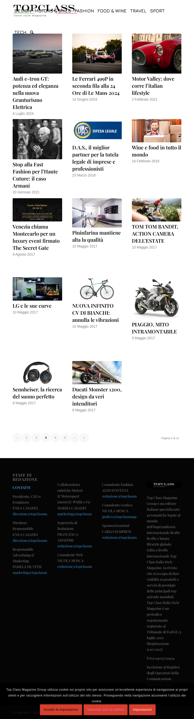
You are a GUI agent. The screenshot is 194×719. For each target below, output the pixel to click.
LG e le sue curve (32, 305)
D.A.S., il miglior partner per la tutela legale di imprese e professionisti (95, 158)
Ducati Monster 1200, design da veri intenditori (97, 396)
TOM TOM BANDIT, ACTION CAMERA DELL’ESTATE (155, 233)
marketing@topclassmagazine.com (40, 572)
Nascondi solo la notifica (105, 709)
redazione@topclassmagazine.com (84, 546)
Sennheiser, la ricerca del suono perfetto (37, 393)
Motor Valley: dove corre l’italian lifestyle (153, 85)
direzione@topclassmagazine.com (39, 513)
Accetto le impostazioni (61, 709)
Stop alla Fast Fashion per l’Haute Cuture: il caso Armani (35, 175)
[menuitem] (23, 10)
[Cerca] (31, 32)
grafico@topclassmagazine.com (127, 516)
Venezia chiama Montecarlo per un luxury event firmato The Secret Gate (36, 237)
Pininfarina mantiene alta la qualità (96, 236)
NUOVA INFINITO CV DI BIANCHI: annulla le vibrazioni (95, 312)
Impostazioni (142, 709)
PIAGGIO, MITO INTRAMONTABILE (154, 328)
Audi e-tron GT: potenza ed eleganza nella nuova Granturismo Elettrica (35, 92)
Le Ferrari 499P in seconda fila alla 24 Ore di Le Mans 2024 (95, 85)
